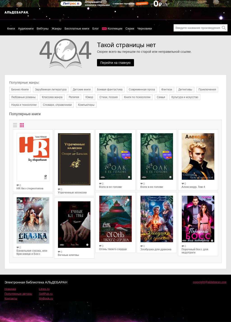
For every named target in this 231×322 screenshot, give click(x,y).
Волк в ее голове (110, 187)
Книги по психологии (137, 97)
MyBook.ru (46, 298)
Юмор (89, 97)
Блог (95, 28)
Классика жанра (52, 97)
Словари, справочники (57, 104)
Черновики (144, 28)
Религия (74, 97)
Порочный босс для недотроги (195, 251)
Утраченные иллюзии (72, 192)
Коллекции (115, 28)
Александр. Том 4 (193, 187)
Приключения (207, 89)
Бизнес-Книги (20, 89)
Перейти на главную (115, 62)
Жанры (56, 28)
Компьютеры (86, 104)
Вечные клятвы (68, 255)
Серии (129, 28)
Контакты (11, 298)
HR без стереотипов (29, 188)
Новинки (10, 289)
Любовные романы (23, 97)
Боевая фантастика (109, 89)
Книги (11, 28)
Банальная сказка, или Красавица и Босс (31, 252)
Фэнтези (166, 89)
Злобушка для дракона (155, 249)
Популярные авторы (18, 293)
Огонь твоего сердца (113, 249)
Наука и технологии (24, 104)
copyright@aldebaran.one (209, 282)
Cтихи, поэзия (108, 97)
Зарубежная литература (51, 89)
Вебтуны (43, 28)
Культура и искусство (184, 97)
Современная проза (142, 89)
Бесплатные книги (77, 28)
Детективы (185, 89)
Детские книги (82, 89)
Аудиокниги (26, 28)
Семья (161, 97)
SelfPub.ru (46, 293)
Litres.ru (44, 289)
